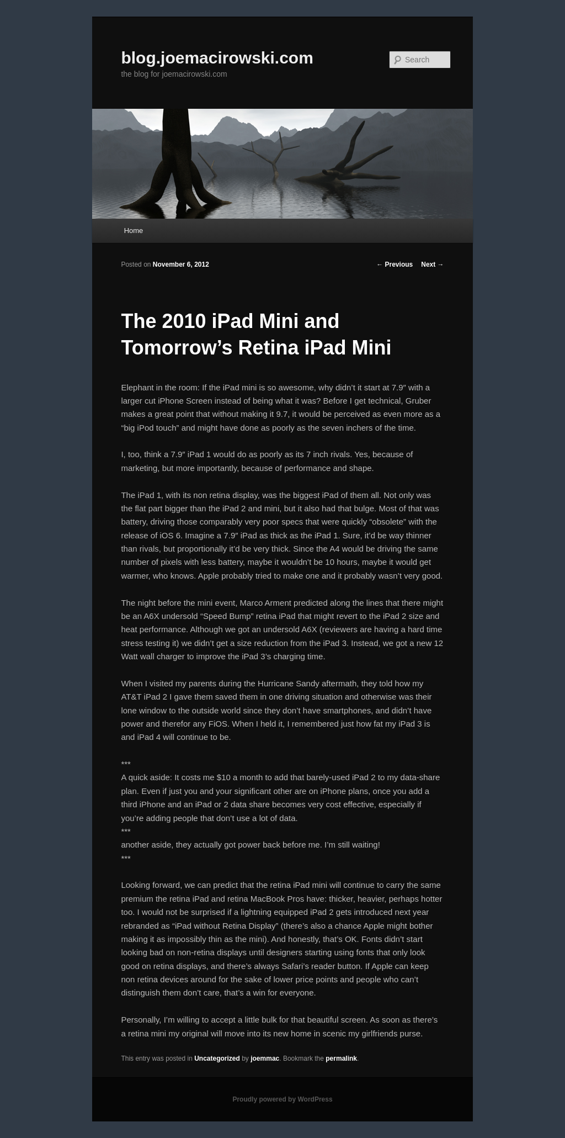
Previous (394, 264)
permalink (341, 1058)
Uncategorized (217, 1058)
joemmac (264, 1058)
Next (432, 264)
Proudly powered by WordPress (282, 1099)
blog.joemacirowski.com (217, 58)
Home (133, 230)
